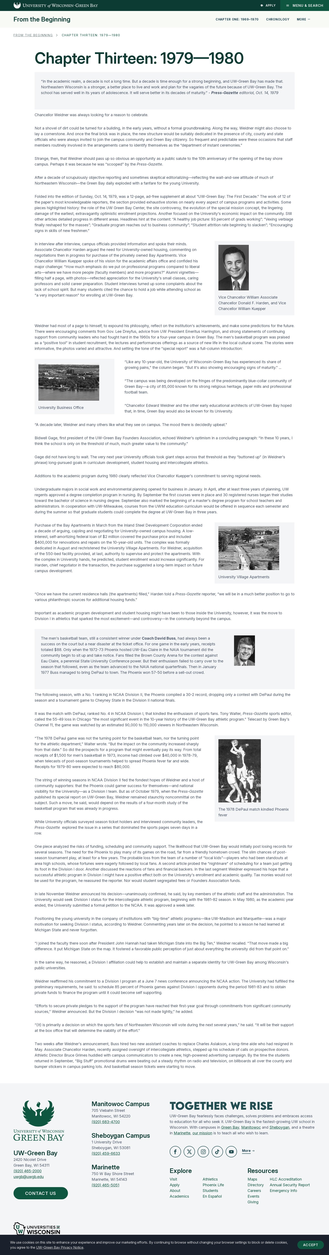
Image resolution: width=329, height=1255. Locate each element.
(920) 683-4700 (106, 1122)
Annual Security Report (290, 1185)
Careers (254, 1191)
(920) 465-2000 (28, 1171)
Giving (253, 1202)
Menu (304, 5)
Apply (268, 5)
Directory (256, 1185)
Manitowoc (251, 1127)
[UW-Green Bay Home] (49, 5)
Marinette (182, 1133)
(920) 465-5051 (105, 1185)
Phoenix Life (213, 1185)
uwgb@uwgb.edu (29, 1176)
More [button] (303, 19)
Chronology (278, 19)
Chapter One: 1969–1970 (237, 19)
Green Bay (230, 1127)
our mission (202, 1133)
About (175, 1191)
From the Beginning (42, 19)
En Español (212, 1196)
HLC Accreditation (286, 1179)
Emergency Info (283, 1191)
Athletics (210, 1179)
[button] (175, 1152)
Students (210, 1191)
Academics (179, 1196)
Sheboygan (279, 1127)
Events (253, 1196)
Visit (173, 1179)
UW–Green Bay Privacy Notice (59, 1247)
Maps (252, 1179)
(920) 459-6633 (106, 1153)
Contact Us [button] (43, 1193)
